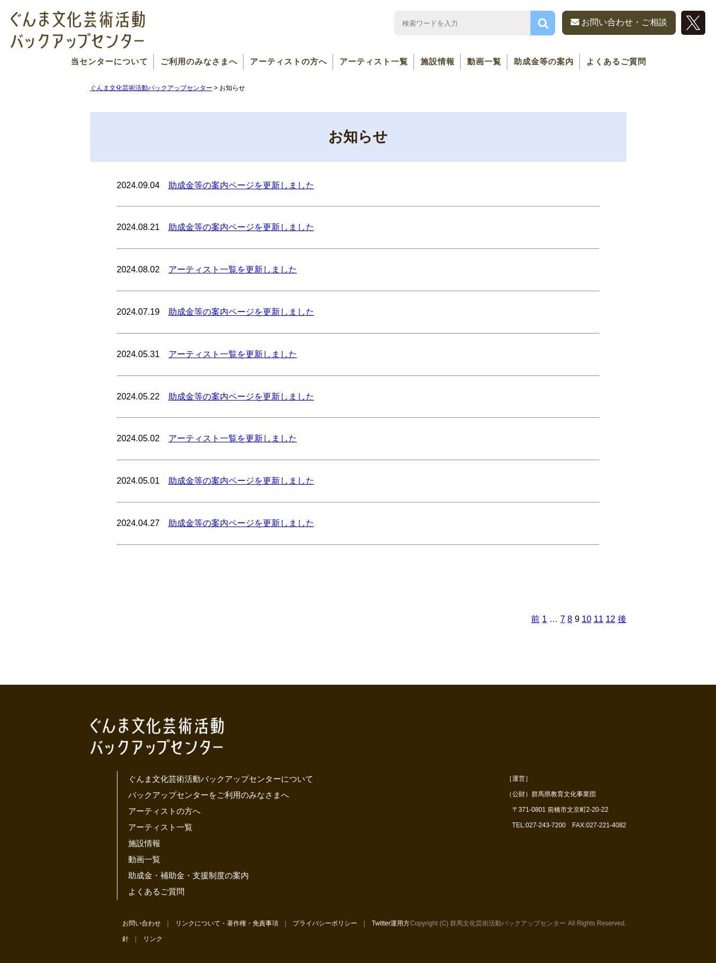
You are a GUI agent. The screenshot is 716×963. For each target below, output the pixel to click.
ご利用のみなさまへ (199, 61)
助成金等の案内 (544, 61)
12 (610, 619)
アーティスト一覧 (373, 61)
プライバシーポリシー (325, 923)
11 (598, 619)
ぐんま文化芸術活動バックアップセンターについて (220, 778)
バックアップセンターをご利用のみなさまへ (208, 794)
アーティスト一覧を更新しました (232, 269)
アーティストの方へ (288, 61)
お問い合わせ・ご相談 (619, 22)
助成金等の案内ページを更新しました (241, 185)
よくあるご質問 (616, 61)
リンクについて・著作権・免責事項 (226, 923)
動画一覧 (484, 61)
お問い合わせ (141, 923)
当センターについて (109, 61)
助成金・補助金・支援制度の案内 (188, 875)
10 (587, 619)
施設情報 (437, 61)
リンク (153, 939)
